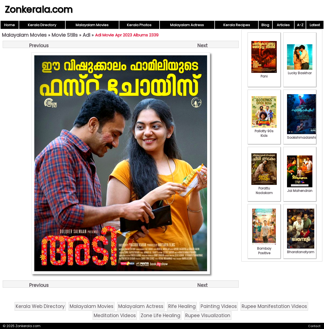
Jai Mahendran (299, 188)
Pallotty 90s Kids (264, 131)
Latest (315, 25)
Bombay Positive (264, 248)
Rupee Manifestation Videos (274, 306)
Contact (314, 326)
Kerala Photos (139, 25)
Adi (86, 35)
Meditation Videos (115, 315)
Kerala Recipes (236, 25)
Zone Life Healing (160, 315)
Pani (264, 74)
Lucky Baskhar (299, 70)
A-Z (300, 25)
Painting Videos (219, 306)
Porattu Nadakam (264, 188)
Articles (283, 25)
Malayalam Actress (187, 25)
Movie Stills (65, 35)
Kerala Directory (42, 25)
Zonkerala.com (39, 9)
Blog (265, 25)
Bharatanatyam (300, 249)
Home (9, 25)
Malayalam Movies (92, 25)
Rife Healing (182, 306)
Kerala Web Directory (40, 306)
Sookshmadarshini (303, 135)
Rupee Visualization (207, 315)
